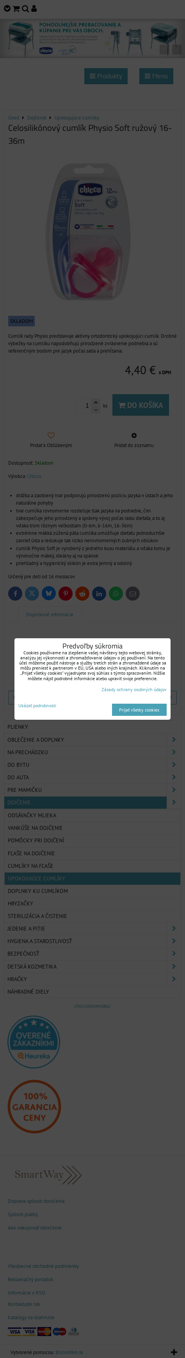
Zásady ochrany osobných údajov (134, 689)
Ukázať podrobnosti (37, 705)
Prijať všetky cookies (139, 710)
